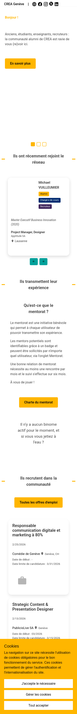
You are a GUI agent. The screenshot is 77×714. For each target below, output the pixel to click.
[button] (20, 63)
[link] (35, 4)
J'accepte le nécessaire (38, 684)
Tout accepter (39, 705)
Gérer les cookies (38, 694)
